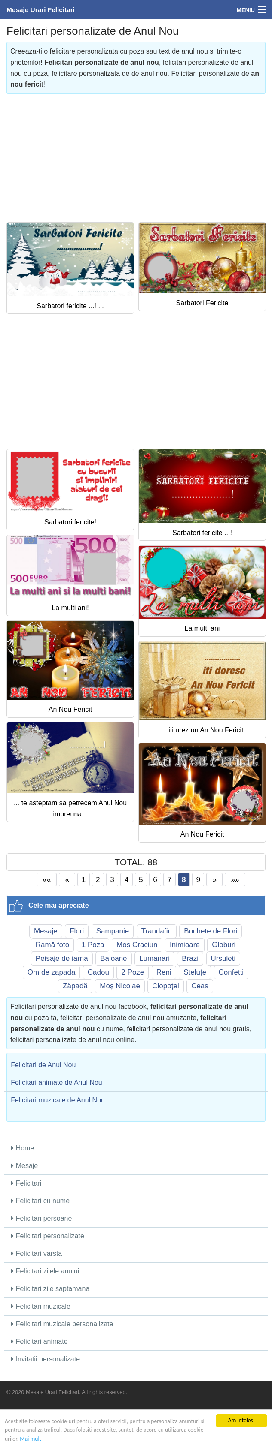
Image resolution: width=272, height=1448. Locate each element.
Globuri (223, 945)
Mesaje (46, 931)
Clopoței (165, 986)
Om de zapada (52, 972)
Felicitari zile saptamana (50, 1288)
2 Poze (132, 972)
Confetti (231, 972)
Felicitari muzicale (40, 1306)
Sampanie (112, 931)
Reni (163, 972)
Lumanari (154, 958)
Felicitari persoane (41, 1218)
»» (235, 879)
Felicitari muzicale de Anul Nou (58, 1100)
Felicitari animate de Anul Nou (56, 1082)
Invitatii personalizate (45, 1359)
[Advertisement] (136, 154)
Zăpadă (75, 986)
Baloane (113, 958)
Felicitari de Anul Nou (43, 1065)
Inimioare (185, 945)
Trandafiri (156, 931)
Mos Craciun (136, 945)
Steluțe (194, 972)
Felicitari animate (39, 1341)
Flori (77, 931)
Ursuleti (223, 958)
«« (46, 879)
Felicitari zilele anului (45, 1271)
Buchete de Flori (210, 931)
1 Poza (93, 945)
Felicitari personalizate (47, 1236)
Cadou (98, 972)
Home (22, 1148)
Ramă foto (52, 945)
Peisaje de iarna (62, 958)
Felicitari (26, 1183)
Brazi (190, 958)
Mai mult (30, 1438)
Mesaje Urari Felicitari (40, 9)
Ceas (199, 986)
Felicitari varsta (36, 1253)
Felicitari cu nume (40, 1200)
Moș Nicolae (120, 986)
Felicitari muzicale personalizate (62, 1324)
